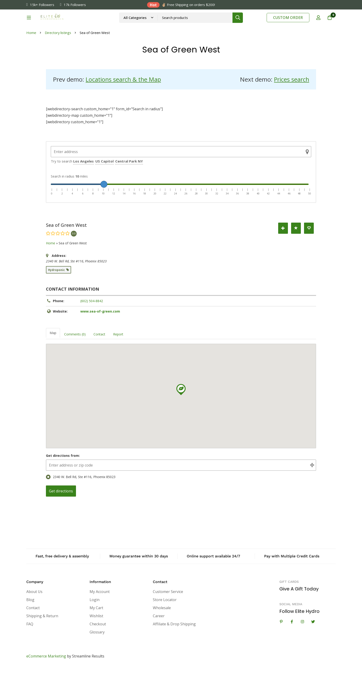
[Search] (250, 23)
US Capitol (104, 184)
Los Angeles (83, 184)
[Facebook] (292, 645)
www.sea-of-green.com (100, 334)
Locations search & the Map (124, 102)
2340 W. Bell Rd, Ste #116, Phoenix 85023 (80, 500)
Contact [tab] (99, 357)
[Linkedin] (281, 645)
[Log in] (318, 23)
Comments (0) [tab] (75, 357)
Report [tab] (118, 357)
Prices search (291, 102)
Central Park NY (129, 184)
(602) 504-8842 (91, 324)
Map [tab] (53, 356)
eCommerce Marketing (46, 679)
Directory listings (58, 56)
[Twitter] (313, 645)
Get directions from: (63, 479)
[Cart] (329, 23)
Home (31, 56)
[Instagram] (302, 645)
